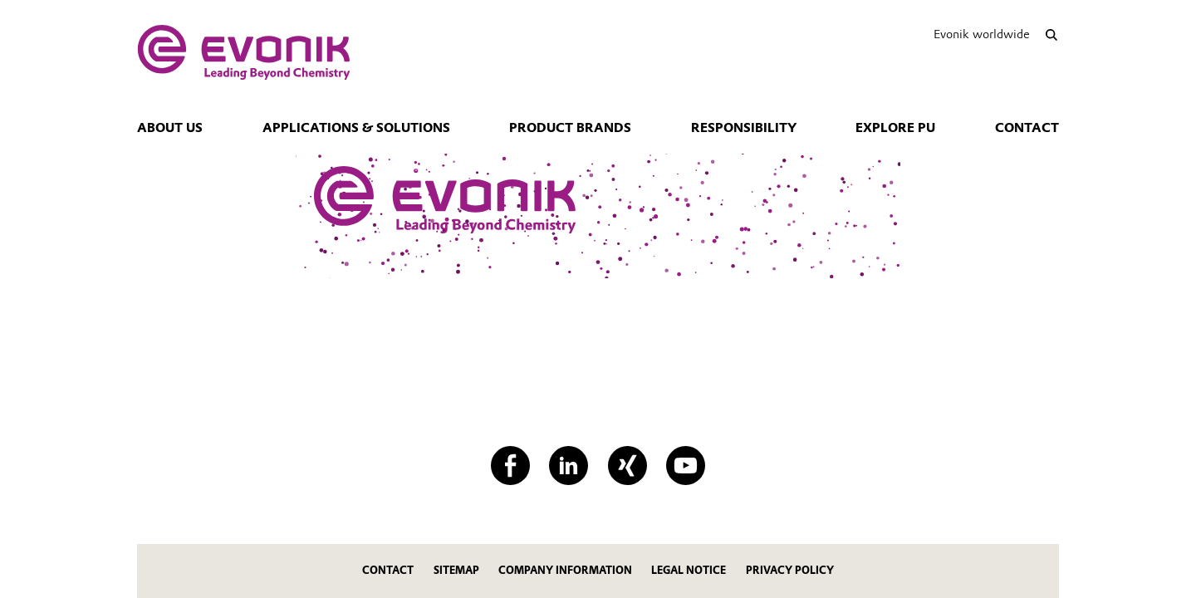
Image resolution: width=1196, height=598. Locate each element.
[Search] (1051, 34)
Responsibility (744, 127)
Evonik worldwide (982, 34)
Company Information (565, 570)
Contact (1027, 127)
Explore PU (895, 127)
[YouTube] (685, 465)
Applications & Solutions (356, 127)
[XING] (627, 465)
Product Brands (570, 127)
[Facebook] (510, 465)
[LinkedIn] (568, 465)
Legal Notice (688, 570)
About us (170, 127)
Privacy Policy (790, 570)
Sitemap (456, 570)
